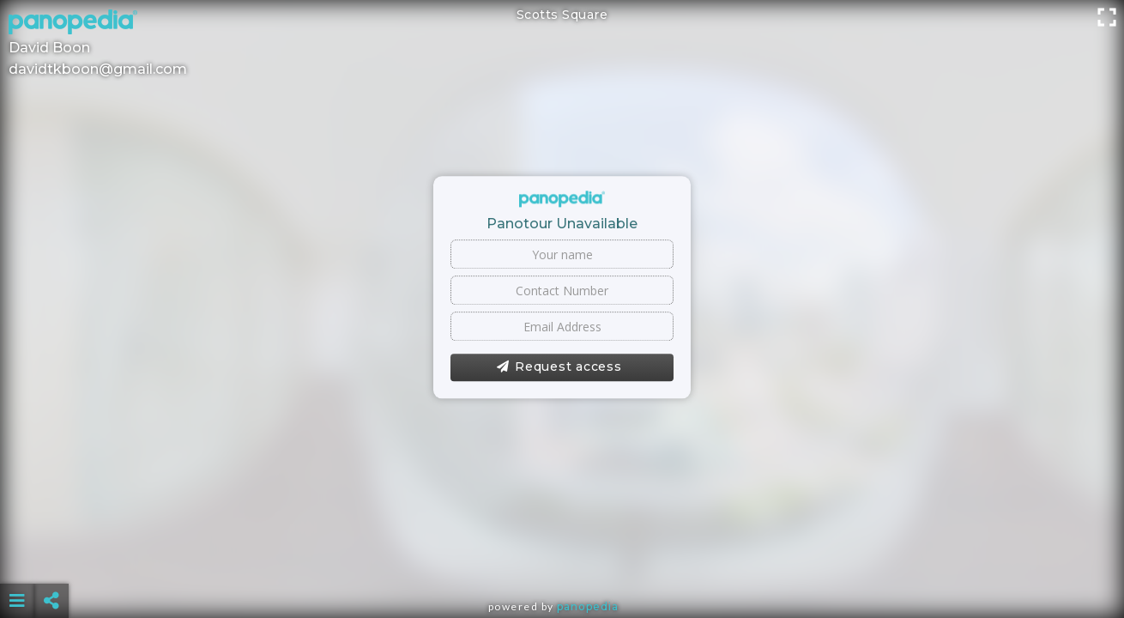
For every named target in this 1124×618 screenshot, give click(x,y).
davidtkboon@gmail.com (98, 69)
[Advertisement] (562, 558)
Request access (559, 367)
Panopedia (588, 606)
